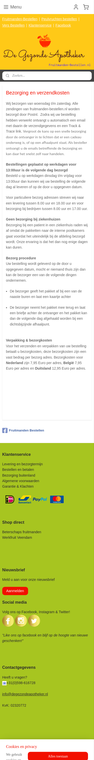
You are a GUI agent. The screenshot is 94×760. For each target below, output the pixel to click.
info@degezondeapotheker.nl (25, 694)
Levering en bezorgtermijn (22, 464)
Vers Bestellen (13, 25)
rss (23, 750)
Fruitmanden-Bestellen (20, 19)
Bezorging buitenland (18, 475)
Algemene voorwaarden (20, 481)
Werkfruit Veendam (17, 537)
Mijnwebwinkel (78, 750)
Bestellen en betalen (18, 470)
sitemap (14, 750)
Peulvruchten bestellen (59, 19)
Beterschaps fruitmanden (21, 532)
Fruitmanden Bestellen (23, 430)
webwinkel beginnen (39, 750)
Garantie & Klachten (18, 486)
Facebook (63, 25)
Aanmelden (15, 591)
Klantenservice (40, 25)
